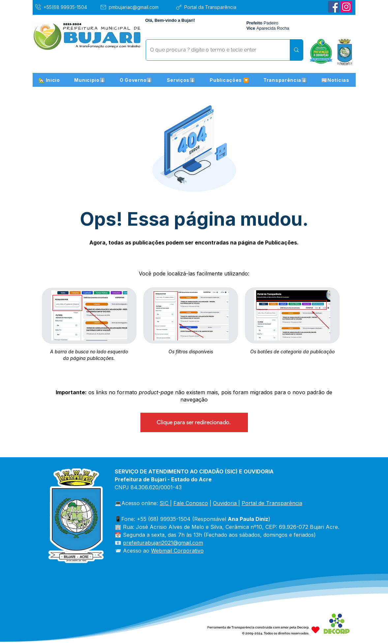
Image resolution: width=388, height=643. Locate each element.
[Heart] (315, 629)
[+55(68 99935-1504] (65, 7)
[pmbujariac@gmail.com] (135, 7)
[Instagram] (346, 7)
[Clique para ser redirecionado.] (194, 422)
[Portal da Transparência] (211, 7)
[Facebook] (334, 7)
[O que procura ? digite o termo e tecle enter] (213, 50)
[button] (90, 79)
